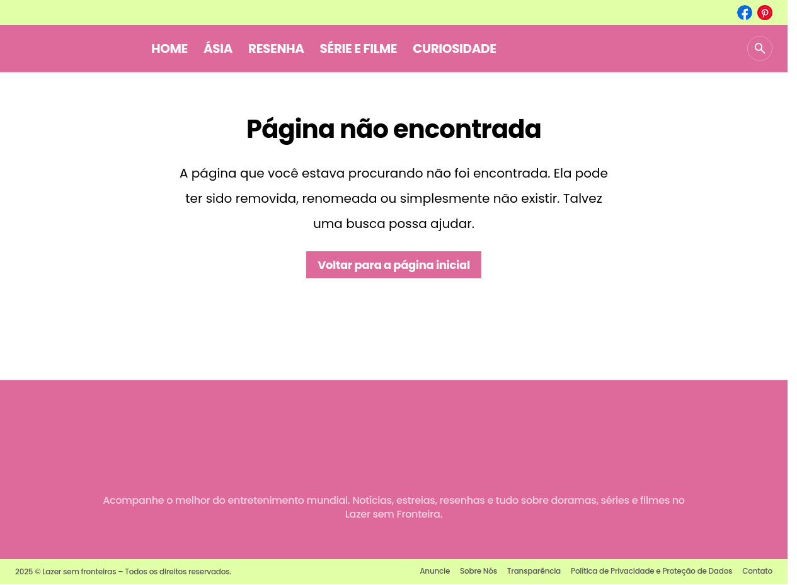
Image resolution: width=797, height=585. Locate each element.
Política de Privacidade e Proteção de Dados (651, 570)
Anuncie (435, 570)
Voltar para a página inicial (394, 265)
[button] (760, 48)
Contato (757, 570)
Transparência (534, 570)
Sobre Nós (478, 570)
